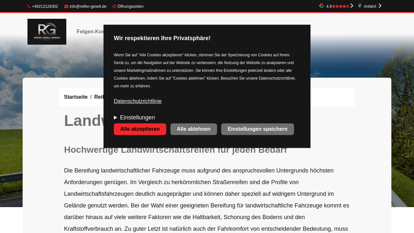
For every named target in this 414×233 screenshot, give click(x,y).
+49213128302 (42, 6)
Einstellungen (137, 118)
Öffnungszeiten (130, 6)
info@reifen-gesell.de (85, 6)
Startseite (76, 97)
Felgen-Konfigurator (101, 31)
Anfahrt (370, 6)
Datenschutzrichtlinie (138, 101)
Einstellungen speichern (258, 129)
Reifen (102, 97)
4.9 (338, 6)
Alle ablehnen (194, 129)
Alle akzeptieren (140, 129)
